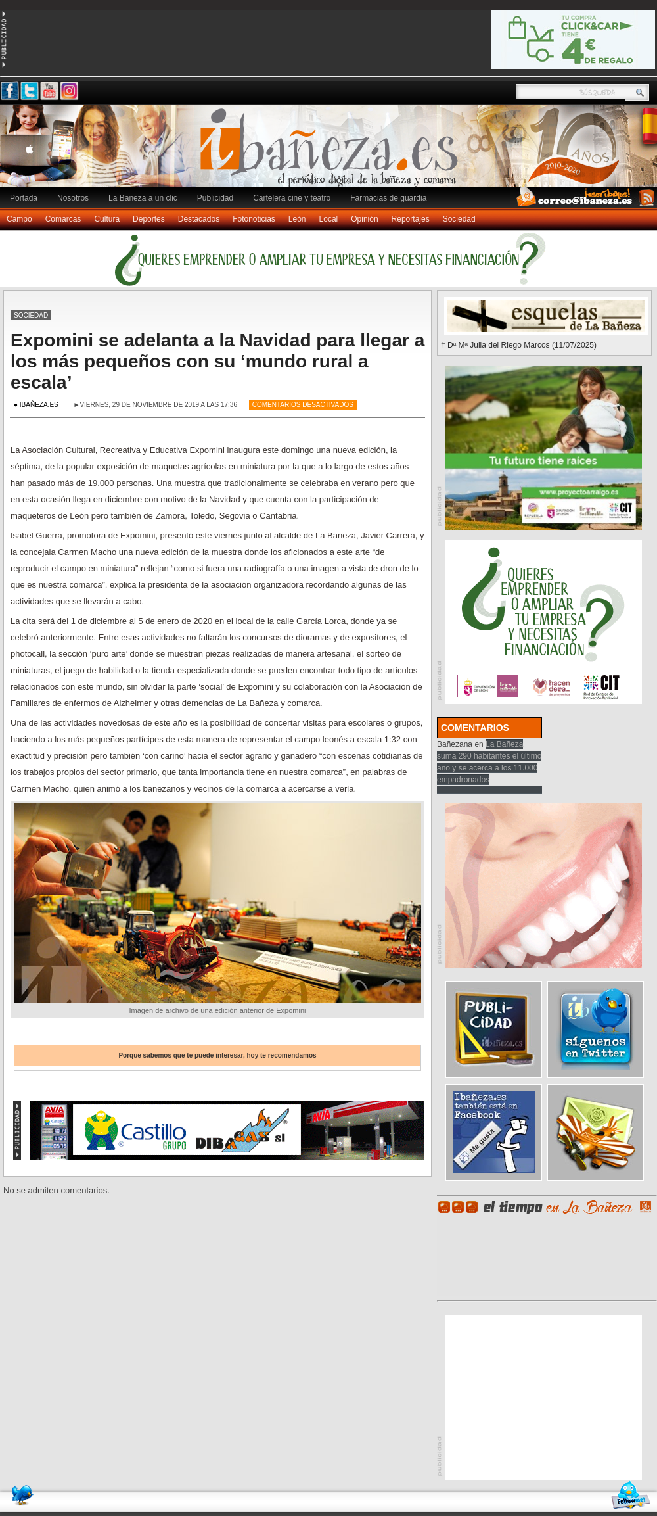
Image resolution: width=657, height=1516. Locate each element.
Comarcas (63, 219)
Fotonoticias (254, 219)
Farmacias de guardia (388, 197)
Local (328, 219)
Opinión (364, 219)
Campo (19, 219)
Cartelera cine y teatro (291, 197)
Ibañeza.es (332, 152)
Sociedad (459, 219)
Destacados (198, 219)
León (297, 219)
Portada (23, 197)
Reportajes (411, 219)
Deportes (149, 219)
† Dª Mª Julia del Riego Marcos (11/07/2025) (519, 345)
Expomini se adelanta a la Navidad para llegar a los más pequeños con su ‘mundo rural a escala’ (217, 361)
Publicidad (215, 197)
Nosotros (73, 197)
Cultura (107, 219)
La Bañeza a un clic (142, 197)
